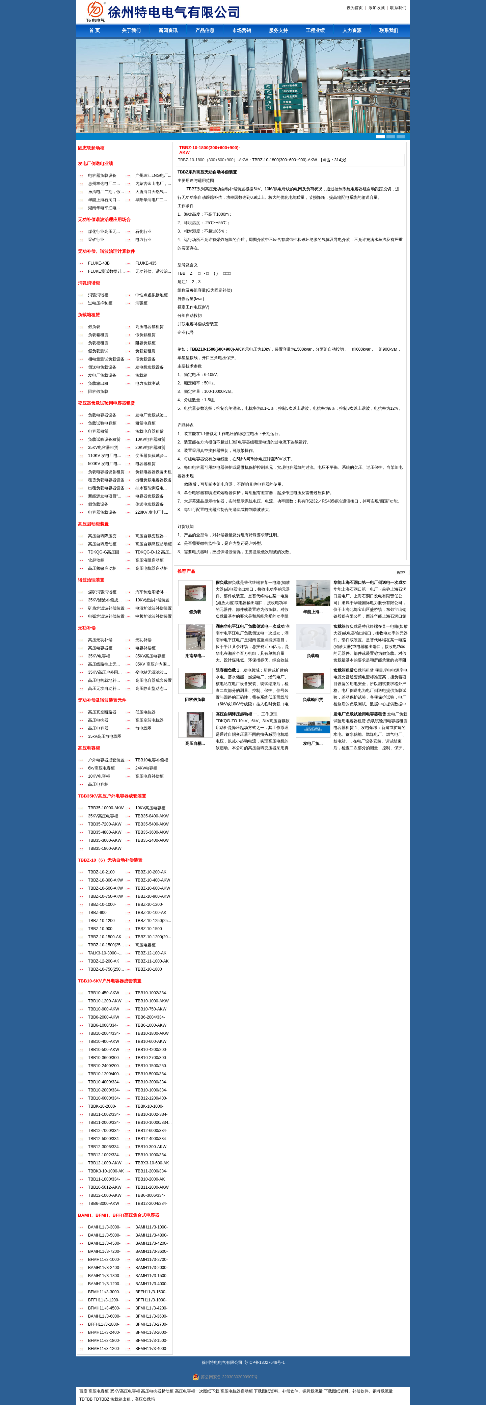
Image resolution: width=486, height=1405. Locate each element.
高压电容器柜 (100, 648)
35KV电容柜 (99, 656)
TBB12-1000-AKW (105, 1163)
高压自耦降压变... (104, 536)
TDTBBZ (101, 1399)
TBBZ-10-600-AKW (152, 888)
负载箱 (141, 375)
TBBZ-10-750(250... (106, 969)
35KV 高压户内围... (152, 664)
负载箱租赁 (98, 334)
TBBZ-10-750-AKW (105, 896)
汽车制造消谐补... (151, 592)
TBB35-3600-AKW (152, 832)
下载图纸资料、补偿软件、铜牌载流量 (288, 1391)
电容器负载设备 (102, 175)
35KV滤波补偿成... (105, 600)
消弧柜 (141, 303)
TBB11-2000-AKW (152, 1187)
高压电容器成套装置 (153, 680)
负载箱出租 (98, 383)
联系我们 (398, 7)
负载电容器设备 (102, 415)
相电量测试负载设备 (106, 359)
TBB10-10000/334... (153, 1122)
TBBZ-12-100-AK (150, 953)
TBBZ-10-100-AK (150, 912)
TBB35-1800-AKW (105, 848)
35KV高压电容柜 (150, 656)
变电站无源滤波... (151, 672)
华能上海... (313, 612)
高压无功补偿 (100, 640)
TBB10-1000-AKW (152, 1001)
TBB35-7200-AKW (105, 824)
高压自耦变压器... (151, 536)
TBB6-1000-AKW (150, 1025)
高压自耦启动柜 (102, 544)
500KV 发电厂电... (104, 463)
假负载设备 (145, 359)
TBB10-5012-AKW (105, 1187)
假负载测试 (98, 351)
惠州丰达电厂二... (104, 183)
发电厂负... (313, 743)
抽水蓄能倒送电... (151, 488)
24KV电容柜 (146, 768)
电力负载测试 (147, 383)
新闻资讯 (168, 30)
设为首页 (355, 7)
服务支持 (278, 30)
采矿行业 (96, 239)
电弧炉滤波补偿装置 (106, 616)
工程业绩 (315, 30)
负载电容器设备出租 (153, 471)
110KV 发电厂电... (104, 455)
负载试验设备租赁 (104, 439)
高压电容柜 (98, 784)
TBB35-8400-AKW (152, 816)
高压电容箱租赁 (149, 326)
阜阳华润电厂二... (151, 199)
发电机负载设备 (149, 367)
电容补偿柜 (145, 648)
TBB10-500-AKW (103, 1049)
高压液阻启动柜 (149, 560)
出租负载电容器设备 (153, 480)
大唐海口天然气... (151, 191)
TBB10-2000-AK (150, 1179)
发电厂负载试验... (151, 415)
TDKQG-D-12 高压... (153, 552)
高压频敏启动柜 (102, 568)
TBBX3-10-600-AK (152, 1163)
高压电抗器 (98, 720)
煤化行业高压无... (104, 231)
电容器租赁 (98, 431)
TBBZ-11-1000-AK (152, 961)
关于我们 (131, 30)
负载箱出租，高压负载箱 (132, 1399)
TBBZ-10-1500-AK (105, 937)
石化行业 (143, 231)
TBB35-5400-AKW (152, 824)
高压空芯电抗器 (149, 720)
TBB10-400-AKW (103, 1041)
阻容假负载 (98, 391)
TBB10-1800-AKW (152, 1033)
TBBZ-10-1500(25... (106, 945)
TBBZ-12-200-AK (103, 961)
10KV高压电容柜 (150, 808)
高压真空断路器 (102, 712)
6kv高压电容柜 (101, 768)
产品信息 (204, 30)
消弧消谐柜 (98, 295)
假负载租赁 (145, 334)
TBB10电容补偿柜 (151, 760)
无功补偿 (143, 640)
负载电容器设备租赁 (106, 471)
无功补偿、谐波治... (153, 271)
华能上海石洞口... (104, 199)
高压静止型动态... (151, 688)
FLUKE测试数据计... (106, 271)
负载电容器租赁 (149, 431)
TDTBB (85, 1399)
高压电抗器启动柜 (151, 568)
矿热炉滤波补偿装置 (106, 608)
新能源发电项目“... (104, 496)
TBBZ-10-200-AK (150, 872)
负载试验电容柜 (102, 423)
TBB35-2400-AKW (152, 840)
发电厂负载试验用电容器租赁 (359, 714)
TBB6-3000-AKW (103, 1203)
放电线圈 (143, 728)
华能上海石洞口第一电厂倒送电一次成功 (369, 582)
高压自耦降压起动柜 (153, 544)
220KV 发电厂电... (151, 512)
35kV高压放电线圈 (105, 736)
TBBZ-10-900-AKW (152, 896)
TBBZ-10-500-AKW (105, 888)
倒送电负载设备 (102, 367)
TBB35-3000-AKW (105, 840)
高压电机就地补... (104, 680)
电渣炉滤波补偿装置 (153, 608)
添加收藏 (377, 7)
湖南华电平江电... (104, 208)
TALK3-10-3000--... (105, 953)
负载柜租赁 (98, 343)
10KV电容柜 (99, 776)
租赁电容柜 (145, 423)
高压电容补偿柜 (149, 776)
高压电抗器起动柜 (157, 1391)
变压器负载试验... (151, 455)
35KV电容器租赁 (103, 447)
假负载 (94, 326)
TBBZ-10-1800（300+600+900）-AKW (213, 160)
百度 (83, 1391)
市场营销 (241, 30)
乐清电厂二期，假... (106, 191)
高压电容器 (98, 728)
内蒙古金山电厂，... (153, 183)
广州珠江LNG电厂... (153, 175)
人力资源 (352, 30)
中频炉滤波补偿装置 (153, 616)
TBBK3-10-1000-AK (106, 1171)
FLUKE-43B (99, 263)
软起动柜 (96, 560)
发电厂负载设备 (102, 375)
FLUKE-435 (146, 263)
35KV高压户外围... (105, 672)
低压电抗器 (145, 712)
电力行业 (143, 239)
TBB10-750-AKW (150, 1009)
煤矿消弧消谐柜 (102, 592)
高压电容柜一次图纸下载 (197, 1391)
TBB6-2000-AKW (103, 1017)
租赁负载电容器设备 (106, 480)
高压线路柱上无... (104, 664)
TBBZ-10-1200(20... (153, 937)
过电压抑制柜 (100, 303)
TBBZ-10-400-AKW (152, 880)
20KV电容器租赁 (150, 447)
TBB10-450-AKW (103, 993)
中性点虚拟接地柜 (151, 295)
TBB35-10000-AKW (106, 808)
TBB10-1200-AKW (105, 1001)
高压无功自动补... (104, 688)
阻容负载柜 (145, 343)
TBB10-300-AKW (150, 1146)
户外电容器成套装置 (106, 760)
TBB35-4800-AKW (105, 832)
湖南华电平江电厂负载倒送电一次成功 (250, 626)
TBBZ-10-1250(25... (153, 920)
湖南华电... (195, 655)
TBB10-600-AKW (150, 1041)
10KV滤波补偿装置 (152, 600)
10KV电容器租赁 (150, 439)
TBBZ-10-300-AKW (105, 880)
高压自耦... (195, 743)
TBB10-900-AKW (103, 1009)
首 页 (94, 30)
